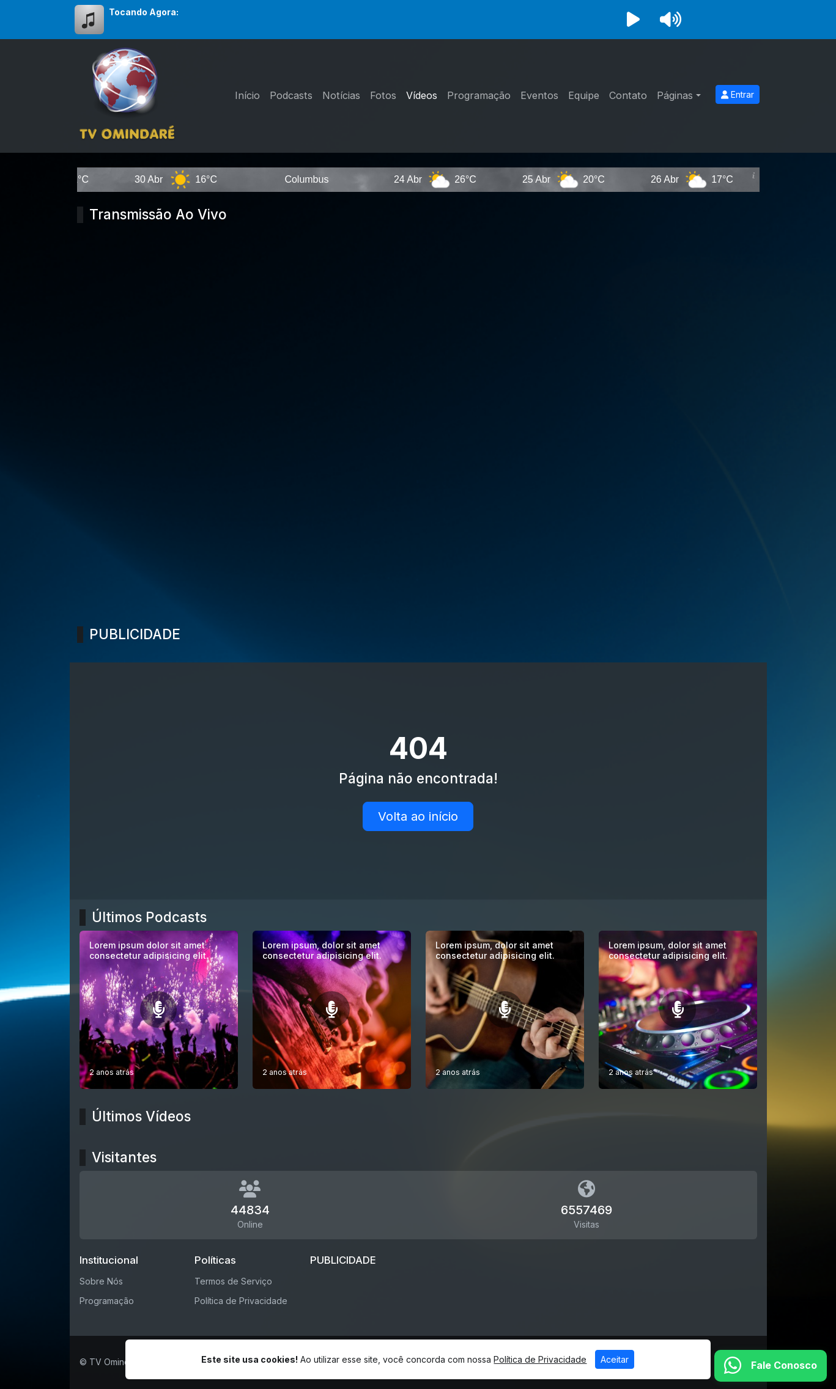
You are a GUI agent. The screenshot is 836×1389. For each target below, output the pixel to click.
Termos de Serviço (233, 1281)
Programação (479, 95)
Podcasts (291, 95)
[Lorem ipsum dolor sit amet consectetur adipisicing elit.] (159, 1010)
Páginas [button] (675, 95)
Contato (628, 95)
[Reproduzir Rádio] (633, 19)
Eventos (539, 95)
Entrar (737, 94)
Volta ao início (418, 816)
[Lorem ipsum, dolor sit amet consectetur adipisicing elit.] (332, 1010)
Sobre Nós (101, 1281)
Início (247, 95)
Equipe (583, 95)
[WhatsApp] (770, 1366)
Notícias (341, 95)
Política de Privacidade (240, 1301)
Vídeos (421, 95)
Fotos (383, 95)
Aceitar (615, 1359)
